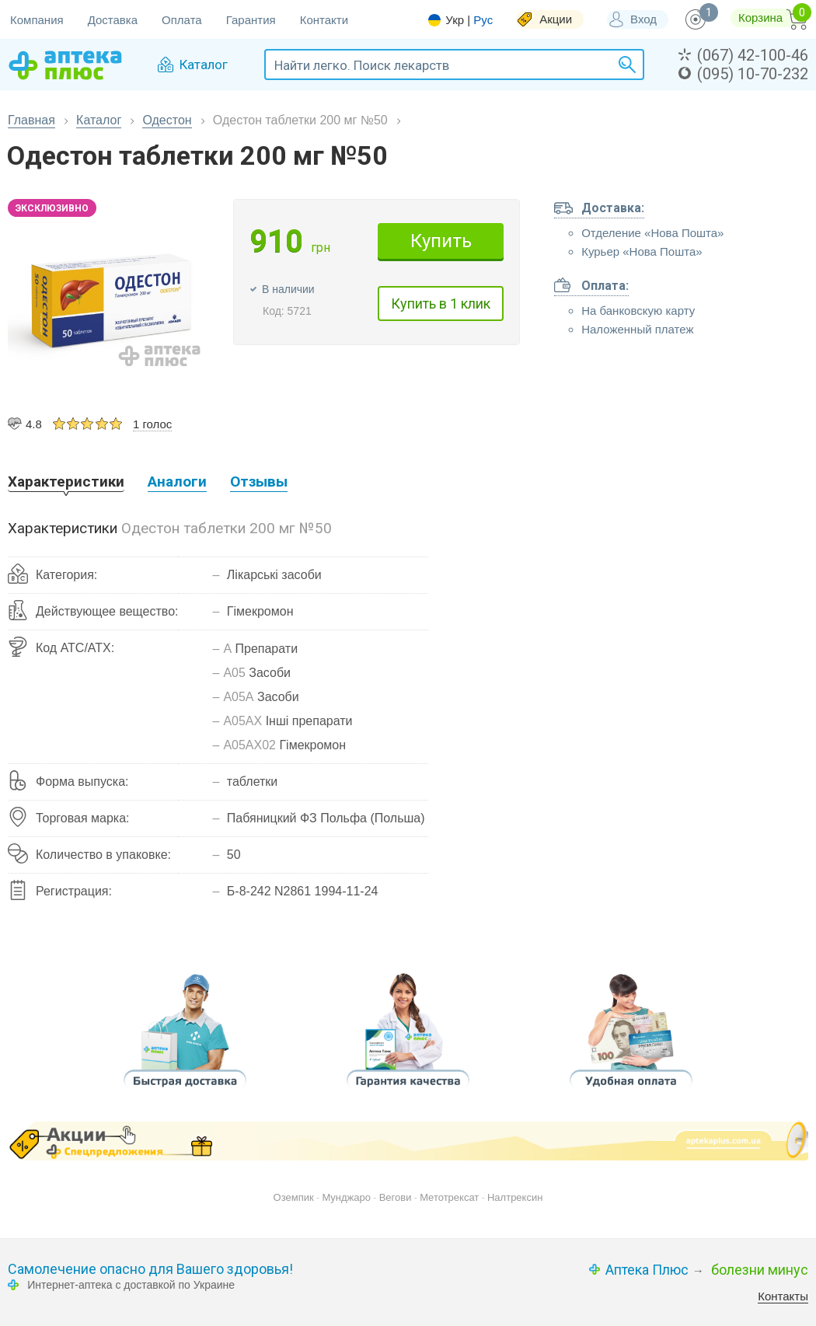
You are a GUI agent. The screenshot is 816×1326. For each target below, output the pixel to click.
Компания (37, 19)
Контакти (324, 19)
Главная (31, 120)
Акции (555, 19)
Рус (483, 19)
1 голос (152, 424)
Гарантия (251, 19)
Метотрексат (449, 1197)
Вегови (395, 1197)
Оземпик (294, 1197)
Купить (441, 241)
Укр (454, 20)
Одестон (166, 120)
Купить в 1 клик (440, 303)
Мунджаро (346, 1197)
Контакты (783, 1296)
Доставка (113, 19)
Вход (643, 19)
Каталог (98, 120)
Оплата (182, 19)
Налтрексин (514, 1197)
